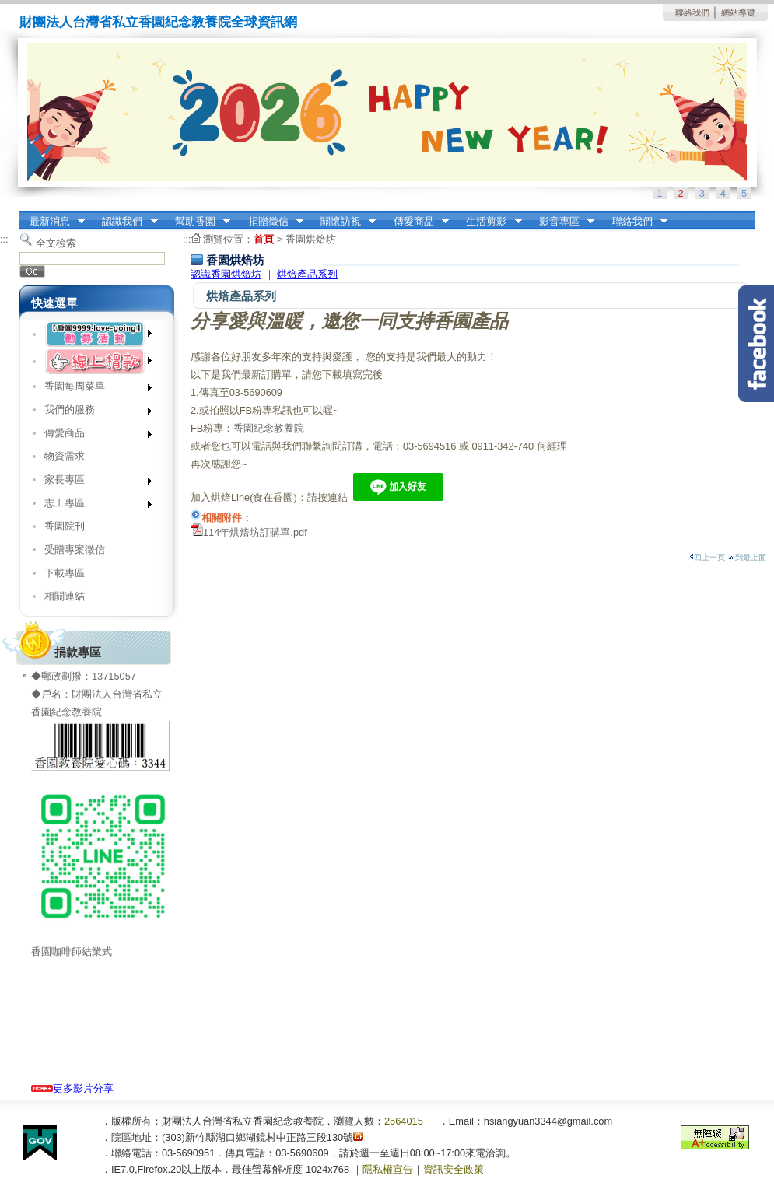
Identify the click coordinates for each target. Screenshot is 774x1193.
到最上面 (747, 557)
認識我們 (125, 221)
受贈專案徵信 (74, 549)
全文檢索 (56, 243)
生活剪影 (489, 221)
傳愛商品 (416, 221)
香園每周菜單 (93, 389)
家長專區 (93, 483)
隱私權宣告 (387, 1169)
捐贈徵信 (270, 221)
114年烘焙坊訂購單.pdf (255, 532)
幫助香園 (197, 221)
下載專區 (64, 573)
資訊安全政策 (453, 1169)
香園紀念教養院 (268, 428)
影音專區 (561, 221)
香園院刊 (64, 526)
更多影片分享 (72, 1088)
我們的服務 (93, 413)
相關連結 (64, 596)
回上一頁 (707, 557)
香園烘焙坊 (310, 239)
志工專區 (93, 506)
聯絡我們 (692, 12)
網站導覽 (738, 12)
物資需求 (64, 456)
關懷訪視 (343, 221)
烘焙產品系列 (307, 274)
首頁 (264, 239)
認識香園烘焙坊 (226, 274)
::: (23, 216)
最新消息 (52, 221)
